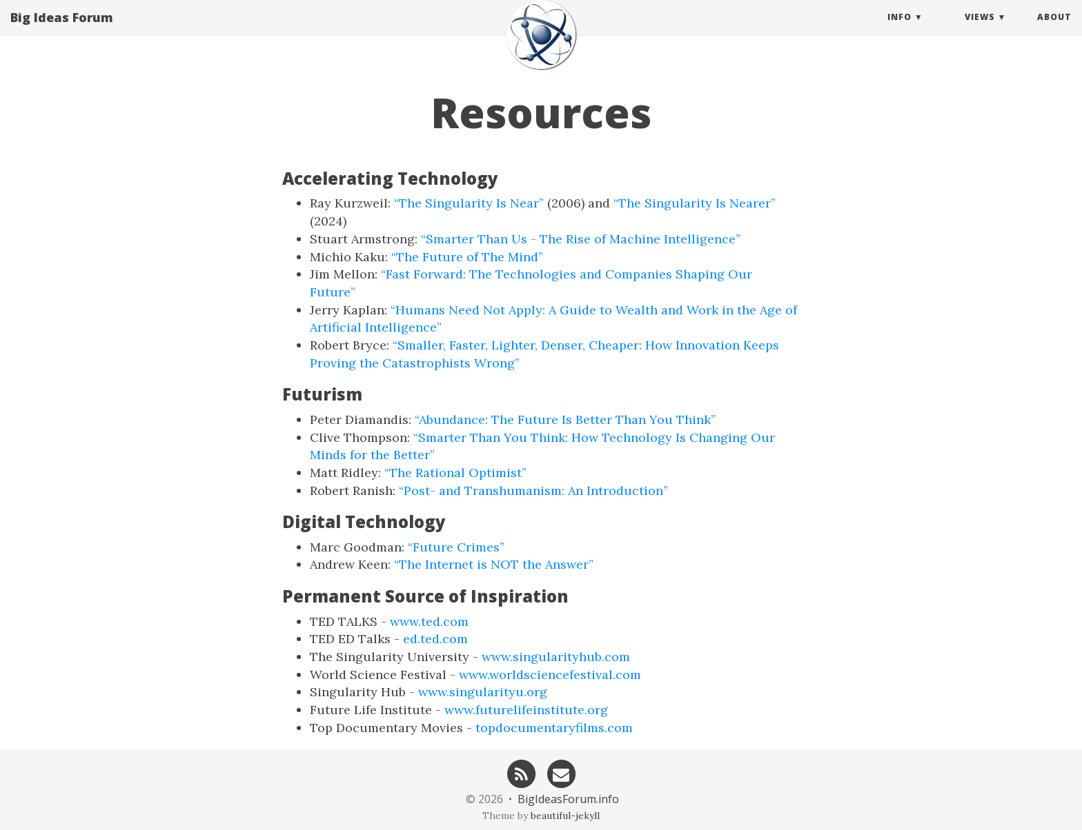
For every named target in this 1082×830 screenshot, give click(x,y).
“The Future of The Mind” (467, 257)
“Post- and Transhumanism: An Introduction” (533, 490)
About (1054, 31)
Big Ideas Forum (61, 31)
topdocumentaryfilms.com (554, 728)
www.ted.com (429, 621)
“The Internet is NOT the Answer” (493, 564)
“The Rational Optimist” (455, 472)
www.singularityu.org (482, 692)
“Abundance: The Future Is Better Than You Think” (565, 419)
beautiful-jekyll (565, 815)
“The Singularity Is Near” (469, 203)
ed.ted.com (435, 639)
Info (899, 31)
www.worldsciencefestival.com (550, 674)
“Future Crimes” (456, 547)
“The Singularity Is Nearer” (694, 203)
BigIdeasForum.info (568, 799)
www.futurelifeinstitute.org (526, 710)
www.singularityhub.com (556, 657)
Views (980, 31)
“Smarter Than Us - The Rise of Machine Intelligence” (580, 239)
